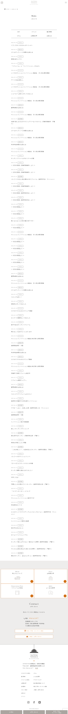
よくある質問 (37, 676)
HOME (7, 9)
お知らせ (23, 693)
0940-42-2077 (34, 618)
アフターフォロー (38, 679)
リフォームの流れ (25, 679)
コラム (19, 36)
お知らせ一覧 (15, 9)
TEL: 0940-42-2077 (28, 668)
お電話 (11, 712)
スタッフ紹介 (24, 689)
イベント (23, 696)
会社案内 (23, 686)
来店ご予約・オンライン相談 (34, 631)
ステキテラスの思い (25, 673)
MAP (36, 668)
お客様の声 (34, 36)
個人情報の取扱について (39, 683)
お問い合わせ (34, 712)
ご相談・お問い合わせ (34, 636)
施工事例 (49, 32)
